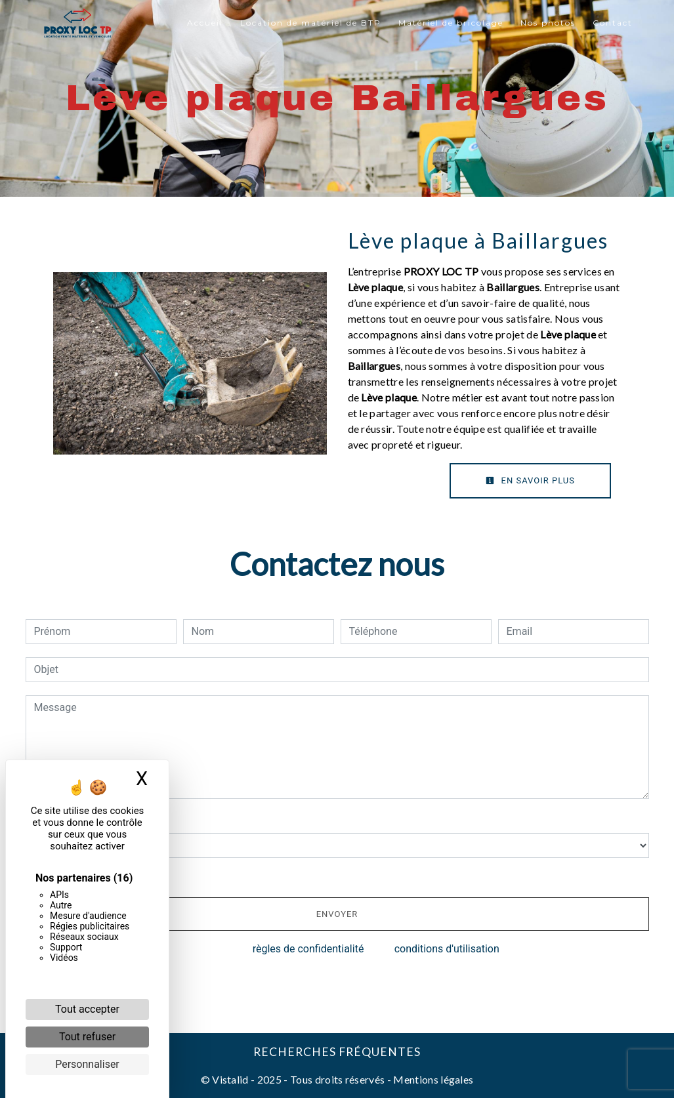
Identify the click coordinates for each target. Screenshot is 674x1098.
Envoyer (337, 914)
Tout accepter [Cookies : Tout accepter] (87, 1009)
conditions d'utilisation (446, 949)
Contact (613, 23)
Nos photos (548, 23)
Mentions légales (432, 1079)
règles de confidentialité (308, 949)
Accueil (205, 23)
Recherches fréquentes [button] (337, 1052)
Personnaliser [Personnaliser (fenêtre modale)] (87, 1064)
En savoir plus (530, 480)
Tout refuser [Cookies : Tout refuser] (87, 1036)
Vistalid (230, 1079)
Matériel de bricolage (450, 23)
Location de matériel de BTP (310, 23)
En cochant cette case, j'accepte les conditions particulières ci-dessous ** (210, 876)
